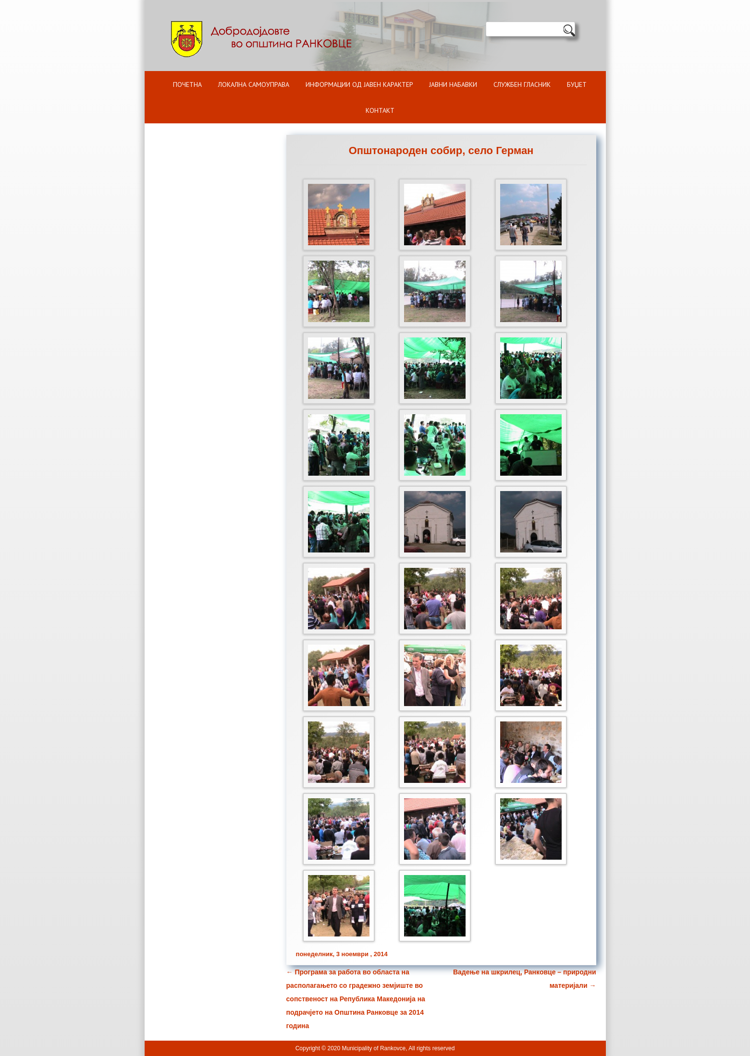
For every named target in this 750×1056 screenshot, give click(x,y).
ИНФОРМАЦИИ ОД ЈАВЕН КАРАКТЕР (359, 84)
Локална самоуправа (253, 84)
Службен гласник (522, 84)
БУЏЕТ (577, 84)
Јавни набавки (453, 84)
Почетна (187, 84)
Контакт (380, 110)
